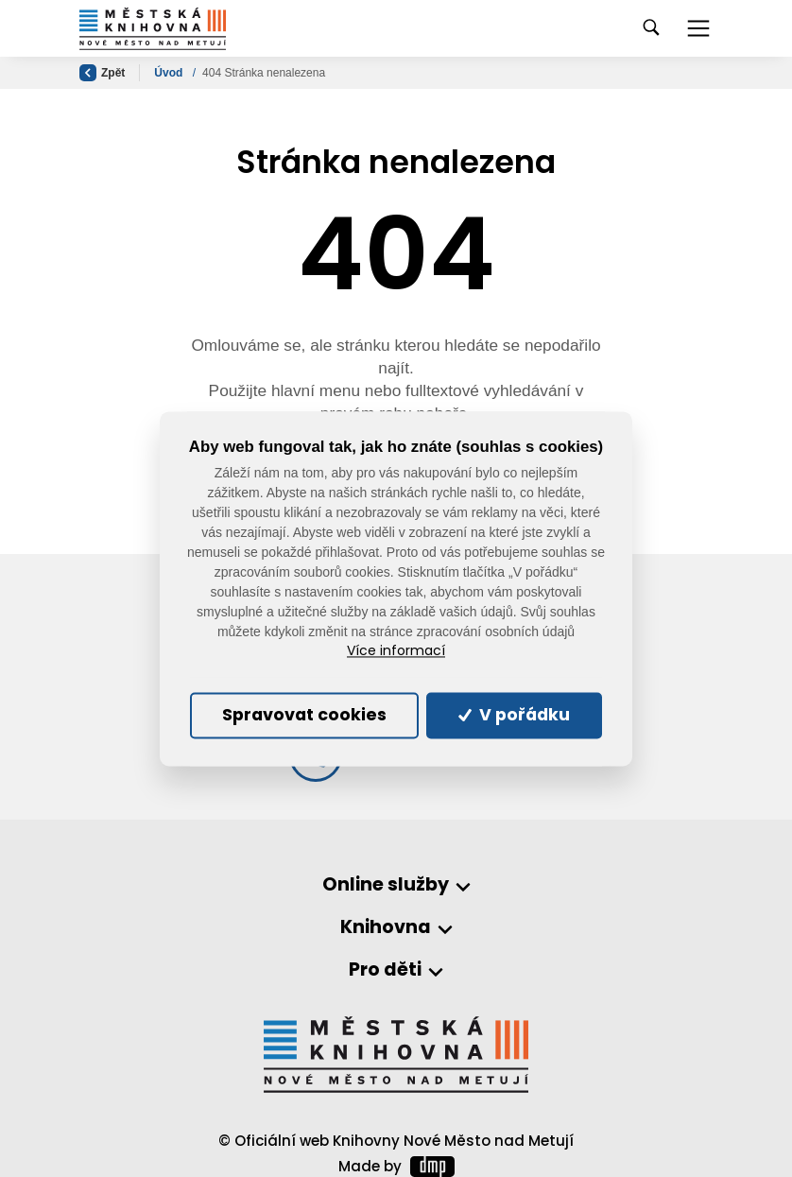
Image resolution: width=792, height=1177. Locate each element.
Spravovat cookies (304, 715)
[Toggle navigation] (698, 28)
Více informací (396, 652)
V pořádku (514, 715)
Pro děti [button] (385, 970)
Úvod (169, 72)
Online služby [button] (385, 885)
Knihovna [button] (385, 928)
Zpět (102, 72)
